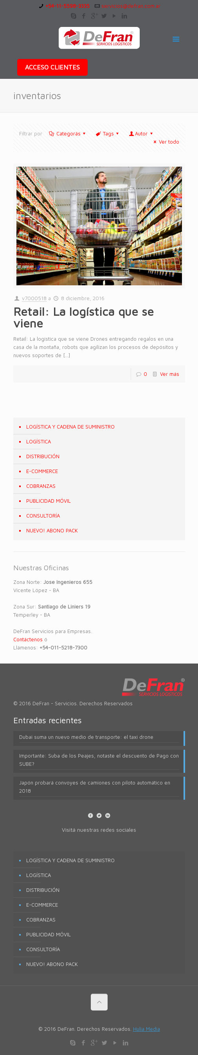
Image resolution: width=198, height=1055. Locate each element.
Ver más (169, 374)
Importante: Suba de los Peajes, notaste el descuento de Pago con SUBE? (99, 760)
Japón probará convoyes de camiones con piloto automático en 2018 (94, 786)
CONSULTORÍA (43, 515)
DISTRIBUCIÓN (42, 456)
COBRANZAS (41, 486)
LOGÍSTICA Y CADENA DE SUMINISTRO (70, 426)
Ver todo (165, 142)
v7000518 (34, 298)
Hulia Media (146, 1029)
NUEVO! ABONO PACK (52, 530)
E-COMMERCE (42, 471)
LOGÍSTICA (38, 441)
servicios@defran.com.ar (130, 6)
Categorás (68, 133)
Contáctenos (28, 639)
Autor (141, 133)
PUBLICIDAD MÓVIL (48, 501)
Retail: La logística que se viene (83, 317)
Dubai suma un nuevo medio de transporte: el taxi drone (86, 737)
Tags (108, 133)
